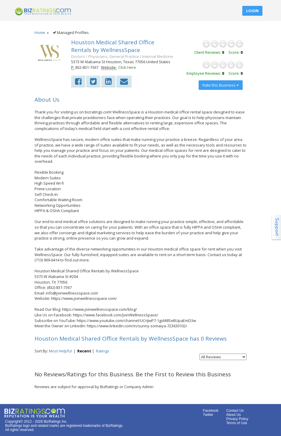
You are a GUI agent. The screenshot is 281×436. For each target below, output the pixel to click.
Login (252, 10)
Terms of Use (236, 423)
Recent (84, 351)
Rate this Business (220, 85)
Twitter (208, 415)
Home (40, 32)
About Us (233, 415)
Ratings (102, 351)
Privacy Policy (237, 419)
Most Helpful (60, 351)
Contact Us (235, 411)
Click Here (127, 67)
